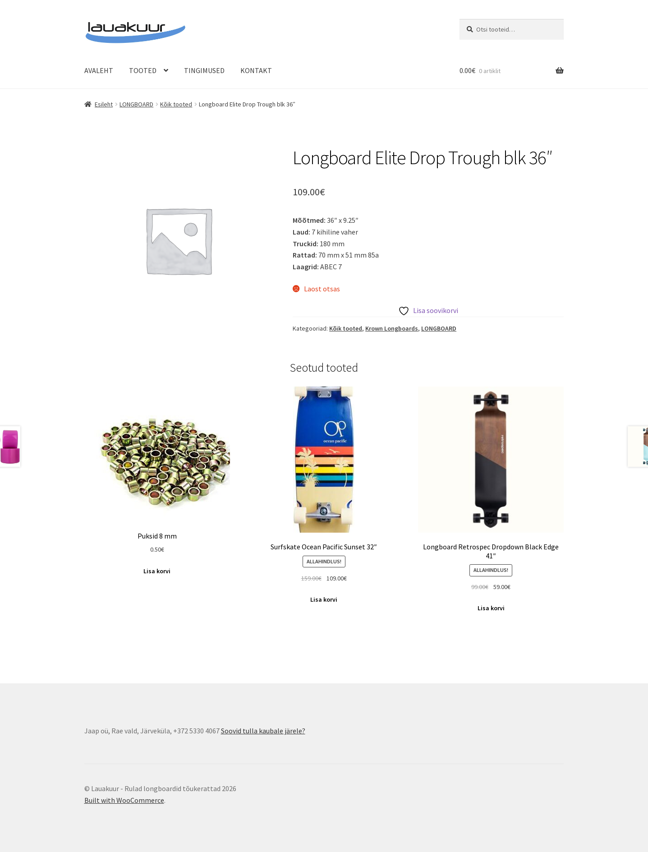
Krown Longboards (391, 328)
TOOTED (142, 70)
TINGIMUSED (204, 70)
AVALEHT (98, 70)
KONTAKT (256, 70)
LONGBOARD (136, 104)
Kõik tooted (176, 104)
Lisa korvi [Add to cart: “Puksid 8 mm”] (156, 571)
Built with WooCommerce (124, 800)
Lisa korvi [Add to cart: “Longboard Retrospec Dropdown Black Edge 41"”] (491, 608)
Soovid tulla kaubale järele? (263, 730)
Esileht (104, 104)
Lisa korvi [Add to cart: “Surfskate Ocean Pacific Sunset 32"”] (323, 599)
